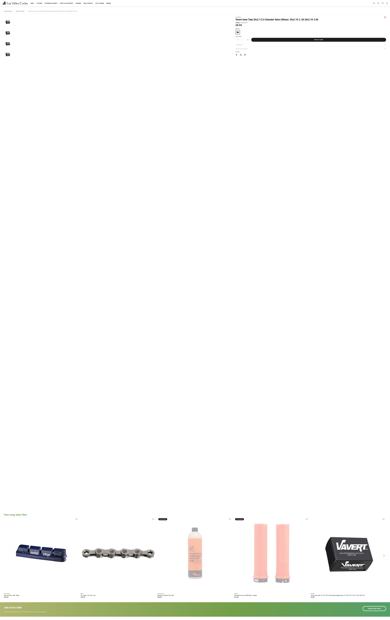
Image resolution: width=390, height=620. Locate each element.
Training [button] (78, 3)
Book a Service (88, 3)
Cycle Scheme (99, 3)
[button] (378, 3)
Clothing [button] (39, 3)
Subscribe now (374, 608)
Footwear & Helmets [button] (51, 3)
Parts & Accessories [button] (66, 3)
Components (8, 11)
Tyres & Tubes (20, 11)
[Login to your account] (374, 3)
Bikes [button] (32, 3)
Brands (108, 3)
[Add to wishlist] (76, 520)
